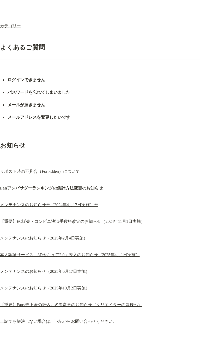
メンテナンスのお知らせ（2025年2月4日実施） (44, 238)
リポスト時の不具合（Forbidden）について (40, 171)
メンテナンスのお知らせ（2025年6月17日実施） (45, 271)
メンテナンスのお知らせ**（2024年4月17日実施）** (49, 205)
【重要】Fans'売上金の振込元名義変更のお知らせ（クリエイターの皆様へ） (71, 304)
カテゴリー (10, 26)
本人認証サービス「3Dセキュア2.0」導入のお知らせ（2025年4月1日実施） (70, 254)
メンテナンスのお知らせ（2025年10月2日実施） (45, 288)
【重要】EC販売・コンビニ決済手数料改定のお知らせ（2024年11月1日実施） (72, 221)
